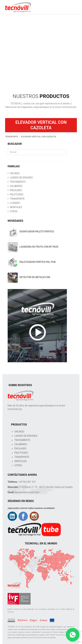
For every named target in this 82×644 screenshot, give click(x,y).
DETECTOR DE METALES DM (35, 277)
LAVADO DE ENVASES (21, 177)
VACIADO (15, 173)
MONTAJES (16, 207)
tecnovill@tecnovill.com (27, 492)
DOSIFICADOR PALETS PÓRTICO (37, 231)
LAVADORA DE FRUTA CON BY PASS (39, 246)
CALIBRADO (16, 186)
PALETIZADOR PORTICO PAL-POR (38, 262)
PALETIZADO (16, 194)
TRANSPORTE (17, 198)
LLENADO (15, 203)
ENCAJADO (16, 190)
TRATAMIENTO (18, 181)
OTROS (13, 211)
